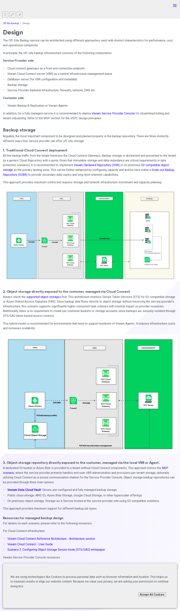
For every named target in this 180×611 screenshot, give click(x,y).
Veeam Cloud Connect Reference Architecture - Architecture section (51, 538)
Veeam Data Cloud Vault (24, 490)
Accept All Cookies (152, 594)
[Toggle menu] (175, 5)
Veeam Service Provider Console (113, 113)
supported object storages (43, 297)
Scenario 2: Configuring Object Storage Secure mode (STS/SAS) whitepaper (56, 549)
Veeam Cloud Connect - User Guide (30, 544)
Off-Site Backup (11, 23)
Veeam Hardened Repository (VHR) (97, 165)
